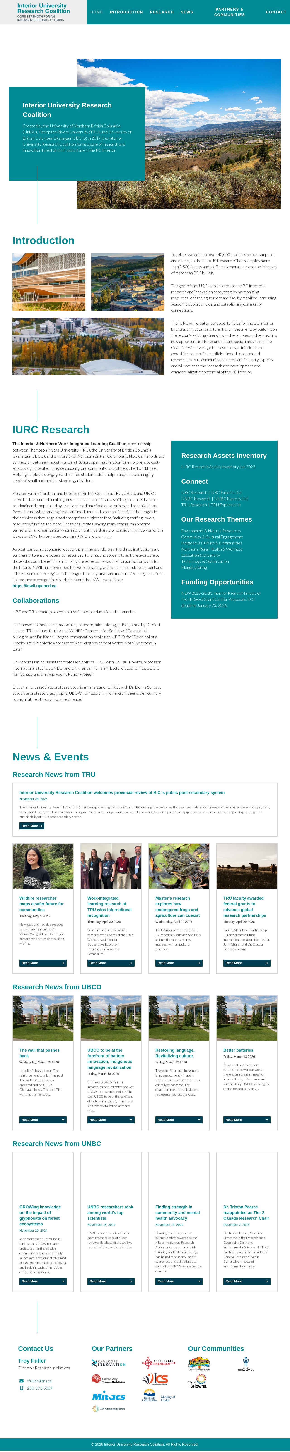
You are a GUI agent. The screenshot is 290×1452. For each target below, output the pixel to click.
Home (96, 12)
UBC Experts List (226, 502)
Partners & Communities (229, 12)
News (187, 12)
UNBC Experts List (231, 508)
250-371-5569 (35, 1389)
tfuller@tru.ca (35, 1381)
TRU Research (194, 515)
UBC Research (194, 502)
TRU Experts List (226, 515)
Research (162, 12)
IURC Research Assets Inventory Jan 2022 (218, 476)
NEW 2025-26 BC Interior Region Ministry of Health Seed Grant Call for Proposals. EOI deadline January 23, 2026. (221, 609)
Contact (276, 12)
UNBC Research (195, 508)
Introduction (126, 12)
